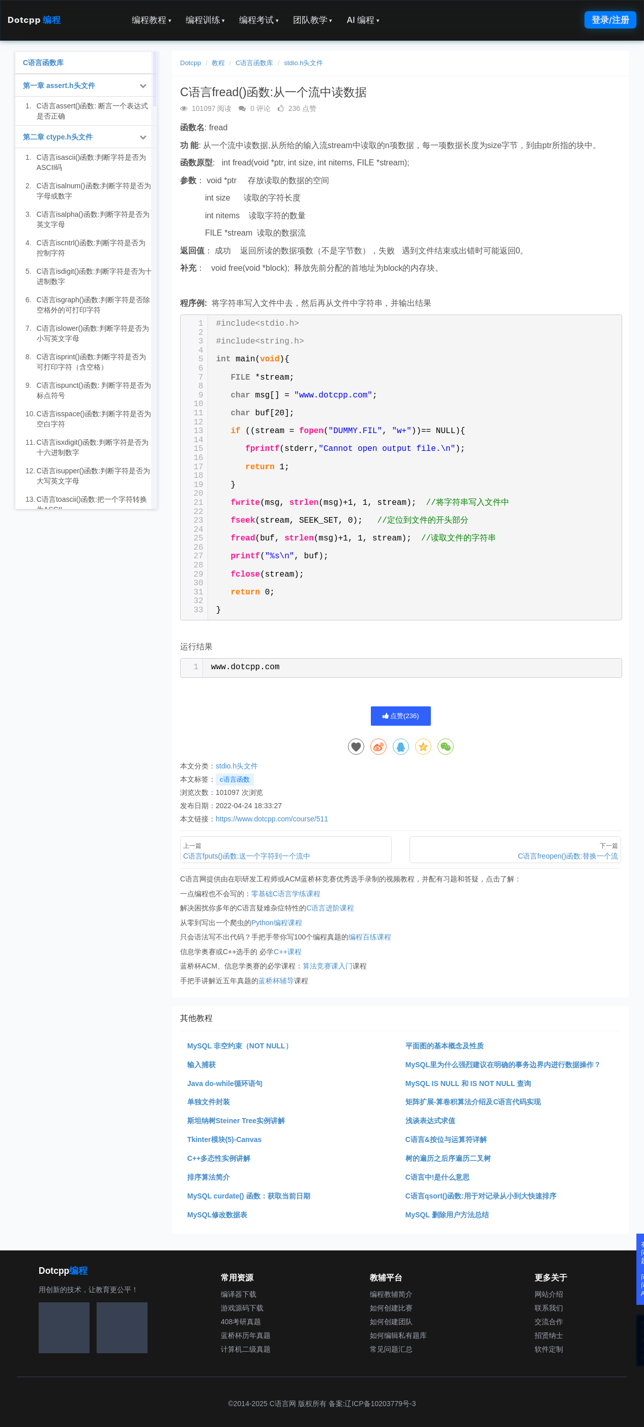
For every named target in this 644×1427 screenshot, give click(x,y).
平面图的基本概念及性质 (444, 1046)
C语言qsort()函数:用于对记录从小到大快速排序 (481, 1196)
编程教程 (151, 20)
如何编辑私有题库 (398, 1335)
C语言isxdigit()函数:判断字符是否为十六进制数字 (93, 447)
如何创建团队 (391, 1322)
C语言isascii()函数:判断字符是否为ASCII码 (91, 162)
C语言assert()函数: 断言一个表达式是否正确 (92, 111)
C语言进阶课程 (330, 908)
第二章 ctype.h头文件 (58, 137)
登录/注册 (610, 20)
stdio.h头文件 (303, 63)
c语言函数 (235, 779)
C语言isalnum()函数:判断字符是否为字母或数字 (94, 191)
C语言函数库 (254, 63)
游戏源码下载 (242, 1308)
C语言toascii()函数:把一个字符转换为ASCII (92, 504)
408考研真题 (241, 1322)
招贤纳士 (549, 1335)
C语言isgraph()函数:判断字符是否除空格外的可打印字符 (93, 305)
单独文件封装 (208, 1102)
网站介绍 (549, 1294)
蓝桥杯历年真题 (246, 1335)
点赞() (401, 716)
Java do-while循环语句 (224, 1083)
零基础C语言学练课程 (285, 894)
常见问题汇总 (391, 1349)
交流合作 (549, 1322)
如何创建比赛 (391, 1308)
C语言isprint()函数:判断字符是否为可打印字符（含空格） (91, 362)
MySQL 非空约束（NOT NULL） (239, 1046)
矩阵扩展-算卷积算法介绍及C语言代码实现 (473, 1102)
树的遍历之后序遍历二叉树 (448, 1158)
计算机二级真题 (246, 1349)
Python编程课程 (276, 923)
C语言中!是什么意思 (437, 1177)
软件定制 (549, 1349)
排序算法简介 (208, 1177)
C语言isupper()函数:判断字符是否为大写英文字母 (93, 476)
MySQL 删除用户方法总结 (447, 1215)
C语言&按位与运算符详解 (446, 1139)
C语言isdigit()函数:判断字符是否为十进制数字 (94, 276)
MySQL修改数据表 (217, 1215)
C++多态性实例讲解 (218, 1158)
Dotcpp (34, 20)
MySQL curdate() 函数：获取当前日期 (248, 1196)
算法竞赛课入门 (328, 966)
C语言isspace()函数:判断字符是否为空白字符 (94, 419)
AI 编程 (362, 20)
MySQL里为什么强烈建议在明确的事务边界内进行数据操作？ (503, 1065)
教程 (218, 63)
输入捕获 (201, 1065)
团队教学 (313, 20)
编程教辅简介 (391, 1294)
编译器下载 (238, 1294)
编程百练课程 (369, 937)
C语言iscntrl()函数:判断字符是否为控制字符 (91, 248)
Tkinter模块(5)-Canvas (224, 1139)
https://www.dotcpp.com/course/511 (272, 819)
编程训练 (205, 20)
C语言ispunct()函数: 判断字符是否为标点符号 (94, 390)
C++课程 (287, 952)
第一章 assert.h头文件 (59, 85)
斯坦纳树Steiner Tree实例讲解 (236, 1121)
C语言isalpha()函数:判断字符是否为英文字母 (93, 219)
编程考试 (259, 20)
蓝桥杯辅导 (276, 981)
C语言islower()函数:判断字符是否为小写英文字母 (93, 333)
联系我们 (549, 1308)
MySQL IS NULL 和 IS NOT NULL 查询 (468, 1083)
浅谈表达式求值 (430, 1121)
